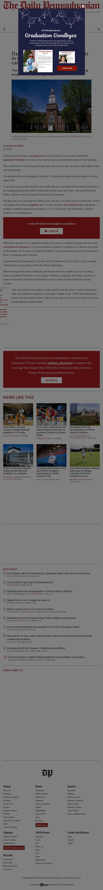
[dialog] (51, 445)
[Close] (83, 6)
